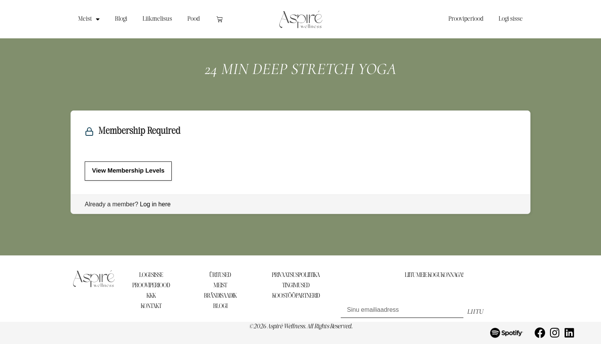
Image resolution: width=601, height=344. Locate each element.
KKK (151, 296)
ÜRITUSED (220, 275)
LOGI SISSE (151, 275)
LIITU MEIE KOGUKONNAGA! (434, 275)
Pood (193, 19)
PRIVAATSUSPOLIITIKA (296, 275)
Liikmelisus (157, 19)
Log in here (155, 204)
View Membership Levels (128, 171)
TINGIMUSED (295, 285)
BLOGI (220, 306)
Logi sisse (511, 19)
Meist (89, 19)
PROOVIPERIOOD (151, 285)
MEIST (220, 285)
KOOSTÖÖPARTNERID (296, 296)
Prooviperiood (465, 19)
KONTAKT (151, 306)
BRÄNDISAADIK (220, 296)
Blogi (121, 19)
